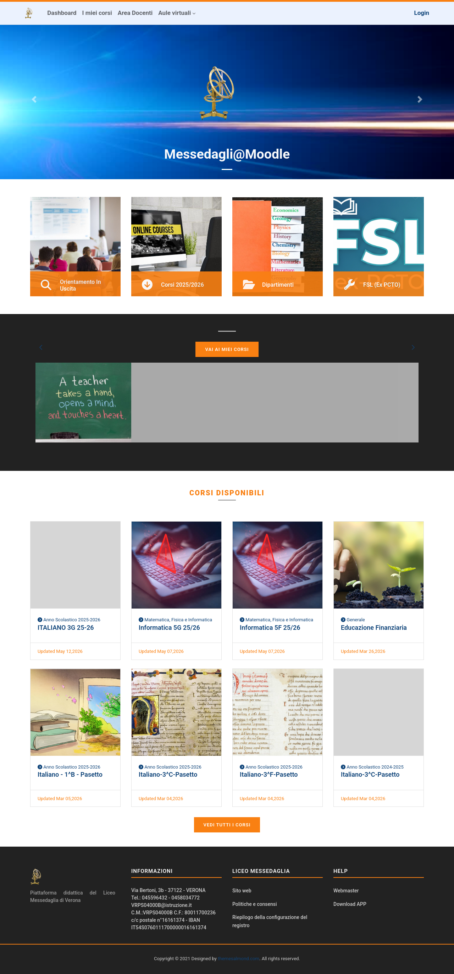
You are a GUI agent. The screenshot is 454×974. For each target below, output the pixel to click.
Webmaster (346, 890)
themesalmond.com (238, 958)
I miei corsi (97, 12)
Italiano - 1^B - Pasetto (70, 774)
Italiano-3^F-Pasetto (269, 774)
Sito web (241, 890)
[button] (41, 347)
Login (421, 12)
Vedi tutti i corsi (227, 824)
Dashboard (61, 12)
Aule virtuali (174, 12)
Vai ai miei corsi (227, 349)
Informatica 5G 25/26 (169, 627)
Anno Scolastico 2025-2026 (69, 619)
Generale (353, 619)
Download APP (349, 904)
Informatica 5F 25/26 (270, 627)
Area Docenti (135, 12)
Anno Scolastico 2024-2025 (372, 767)
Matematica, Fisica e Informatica (175, 619)
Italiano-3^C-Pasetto (168, 774)
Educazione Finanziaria (374, 627)
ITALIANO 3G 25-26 (66, 627)
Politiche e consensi (254, 904)
